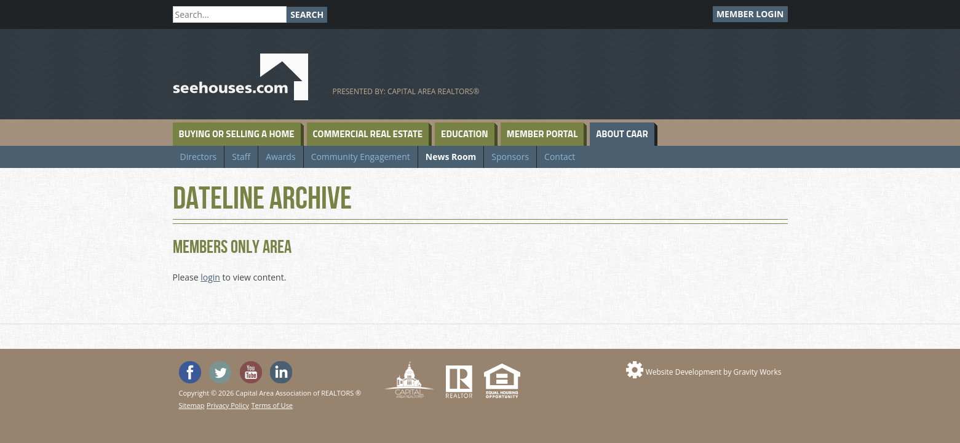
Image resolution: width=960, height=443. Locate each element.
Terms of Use (272, 405)
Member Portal (542, 134)
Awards (280, 156)
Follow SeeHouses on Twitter (220, 372)
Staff (241, 156)
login (210, 277)
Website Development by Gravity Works (714, 372)
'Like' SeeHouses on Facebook (190, 372)
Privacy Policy (228, 405)
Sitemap (192, 405)
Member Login (750, 14)
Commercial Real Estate (368, 134)
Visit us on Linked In (281, 372)
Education (464, 134)
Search (306, 14)
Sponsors (510, 156)
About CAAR (622, 134)
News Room (451, 156)
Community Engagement (360, 156)
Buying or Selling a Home (237, 134)
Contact (559, 156)
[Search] (230, 14)
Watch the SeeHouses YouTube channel (251, 372)
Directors (198, 156)
